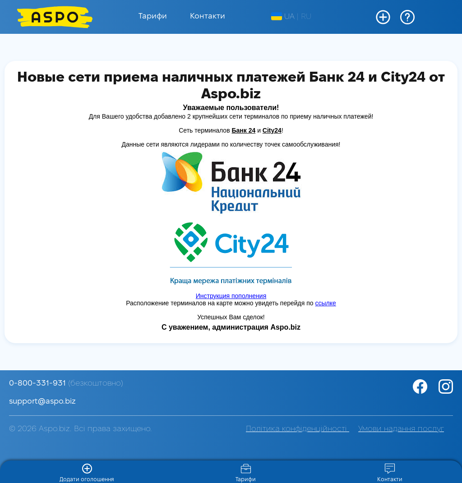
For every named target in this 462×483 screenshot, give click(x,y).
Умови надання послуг (401, 429)
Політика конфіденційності (297, 429)
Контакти (207, 16)
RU (306, 17)
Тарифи (153, 16)
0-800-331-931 (66, 383)
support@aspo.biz (42, 401)
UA (283, 17)
